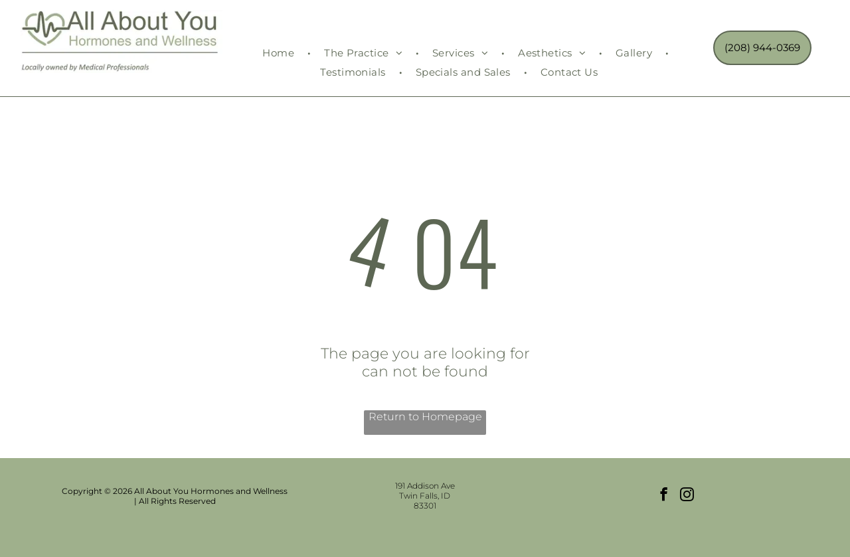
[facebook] (663, 496)
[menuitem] (280, 52)
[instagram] (687, 496)
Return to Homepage (425, 416)
